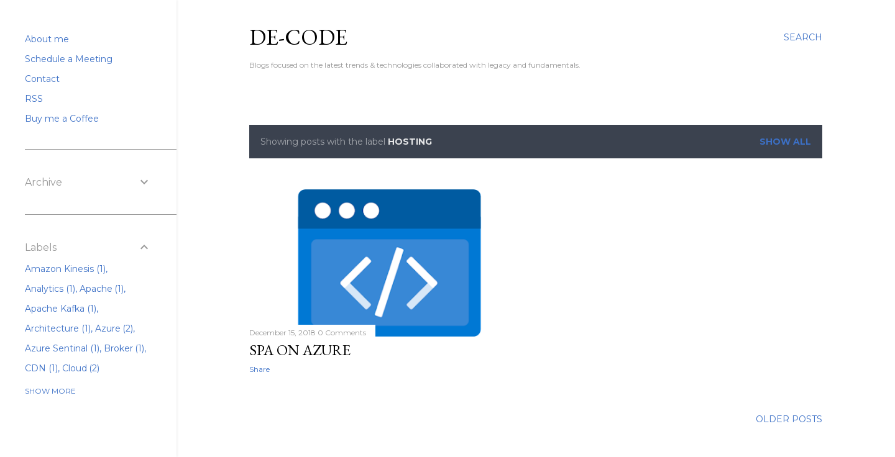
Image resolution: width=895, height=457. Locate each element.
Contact (42, 78)
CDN (41, 368)
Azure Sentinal (62, 348)
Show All (785, 141)
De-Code (298, 37)
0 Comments (342, 332)
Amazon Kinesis (65, 268)
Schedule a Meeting (68, 59)
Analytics (50, 288)
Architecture (58, 328)
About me (47, 39)
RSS (34, 98)
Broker (124, 348)
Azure (114, 328)
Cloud (81, 368)
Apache (102, 288)
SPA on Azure (300, 350)
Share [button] (259, 369)
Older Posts (789, 419)
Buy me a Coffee (62, 118)
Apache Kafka (60, 308)
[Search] (803, 37)
